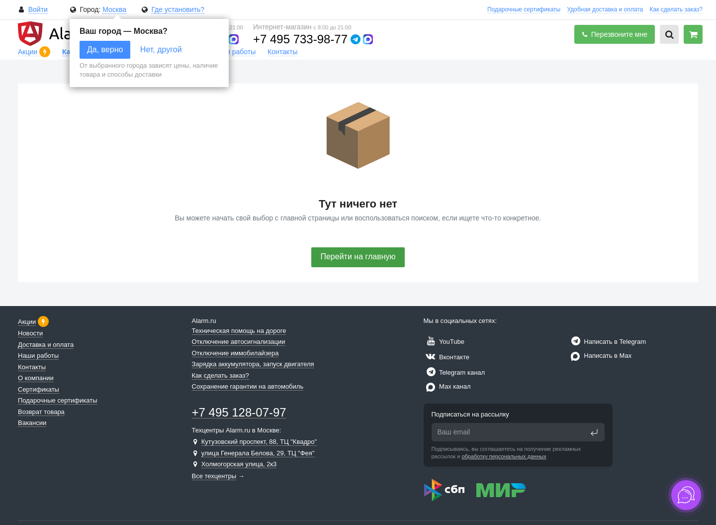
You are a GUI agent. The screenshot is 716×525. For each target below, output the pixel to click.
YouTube (444, 341)
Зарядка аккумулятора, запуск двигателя (253, 364)
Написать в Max (599, 355)
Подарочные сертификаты (523, 9)
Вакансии (32, 422)
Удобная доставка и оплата (605, 9)
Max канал (447, 386)
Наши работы (234, 52)
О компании (36, 378)
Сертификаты (38, 389)
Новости (30, 333)
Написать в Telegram (607, 341)
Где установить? (177, 9)
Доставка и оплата (46, 344)
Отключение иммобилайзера (235, 353)
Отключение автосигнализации (238, 341)
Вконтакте (446, 357)
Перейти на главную (357, 256)
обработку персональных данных (503, 456)
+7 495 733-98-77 (300, 39)
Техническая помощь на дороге (239, 330)
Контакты (282, 52)
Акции (28, 52)
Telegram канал (454, 372)
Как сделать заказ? (676, 9)
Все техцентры (214, 476)
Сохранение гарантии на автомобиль (248, 386)
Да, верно (105, 49)
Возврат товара (41, 412)
